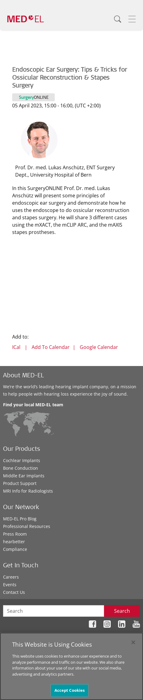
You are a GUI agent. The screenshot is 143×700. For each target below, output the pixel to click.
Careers (11, 577)
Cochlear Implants (21, 460)
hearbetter (14, 541)
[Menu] (132, 19)
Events (9, 584)
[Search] (117, 19)
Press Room (15, 534)
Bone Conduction (20, 468)
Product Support (20, 483)
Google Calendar (99, 347)
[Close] (133, 642)
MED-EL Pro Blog (20, 519)
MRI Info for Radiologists (28, 491)
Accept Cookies (69, 690)
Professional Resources (26, 526)
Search (122, 611)
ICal (16, 347)
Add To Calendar (51, 347)
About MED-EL (23, 376)
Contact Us (14, 592)
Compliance (15, 549)
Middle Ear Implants (23, 476)
